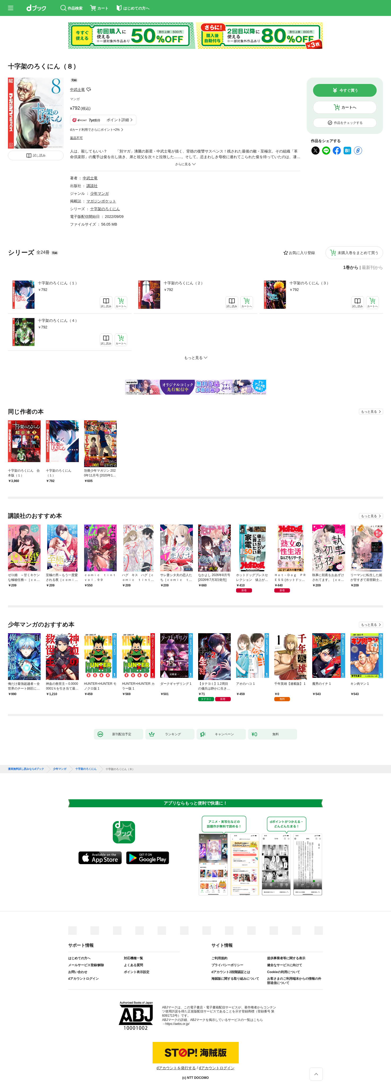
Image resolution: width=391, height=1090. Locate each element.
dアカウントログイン (83, 979)
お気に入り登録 (302, 253)
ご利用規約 (219, 958)
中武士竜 (77, 89)
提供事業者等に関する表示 (286, 958)
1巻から (350, 267)
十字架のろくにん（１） (58, 283)
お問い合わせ (77, 972)
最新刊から (372, 267)
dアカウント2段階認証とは (230, 972)
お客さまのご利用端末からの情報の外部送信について (294, 981)
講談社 (92, 186)
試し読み (39, 155)
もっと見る (369, 411)
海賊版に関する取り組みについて (235, 979)
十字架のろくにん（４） (58, 320)
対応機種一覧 (133, 958)
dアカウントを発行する (176, 1068)
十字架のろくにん (105, 209)
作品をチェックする (348, 123)
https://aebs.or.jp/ (177, 1024)
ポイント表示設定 (136, 972)
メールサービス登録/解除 (86, 965)
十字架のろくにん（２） (184, 283)
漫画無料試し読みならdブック (26, 769)
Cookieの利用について (283, 972)
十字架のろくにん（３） (309, 283)
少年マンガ (99, 193)
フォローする (88, 89)
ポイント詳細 (118, 120)
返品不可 (76, 138)
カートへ (348, 107)
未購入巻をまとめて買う (358, 253)
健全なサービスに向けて (284, 965)
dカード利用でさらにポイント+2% (95, 130)
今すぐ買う (349, 90)
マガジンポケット (101, 201)
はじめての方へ (79, 958)
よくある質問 (133, 965)
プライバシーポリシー (227, 965)
